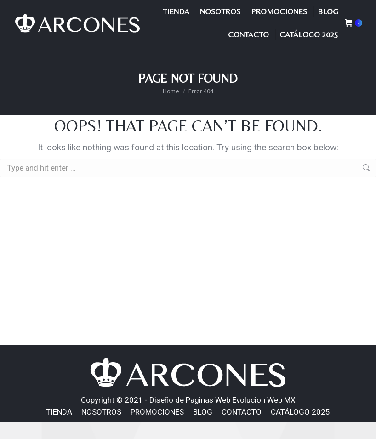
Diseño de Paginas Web (189, 416)
